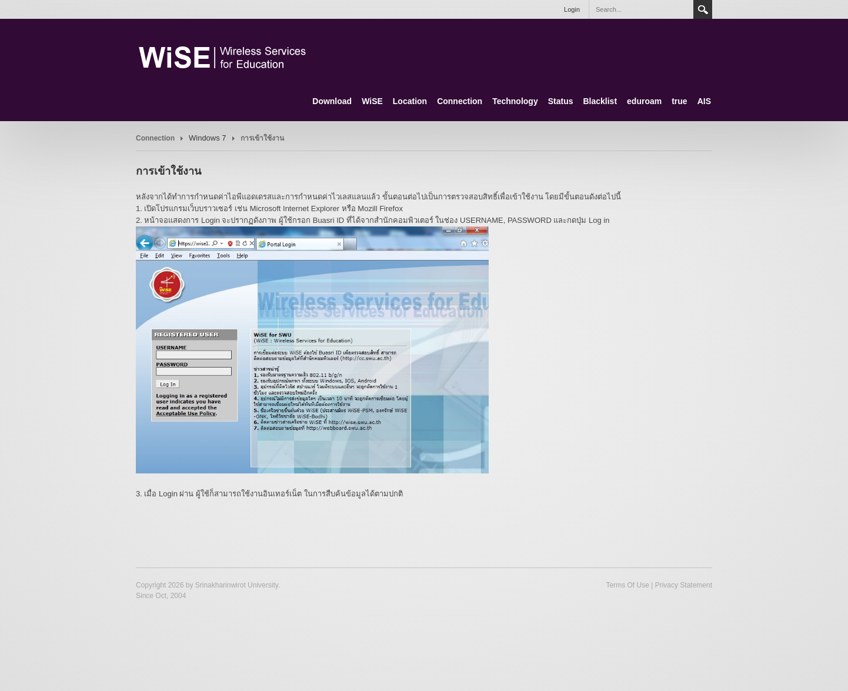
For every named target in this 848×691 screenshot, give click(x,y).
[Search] (641, 9)
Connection (459, 101)
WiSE (372, 101)
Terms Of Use (627, 585)
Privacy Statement (683, 585)
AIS (704, 101)
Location (410, 101)
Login (572, 9)
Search (702, 9)
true (679, 101)
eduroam (644, 101)
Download (332, 101)
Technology (515, 101)
